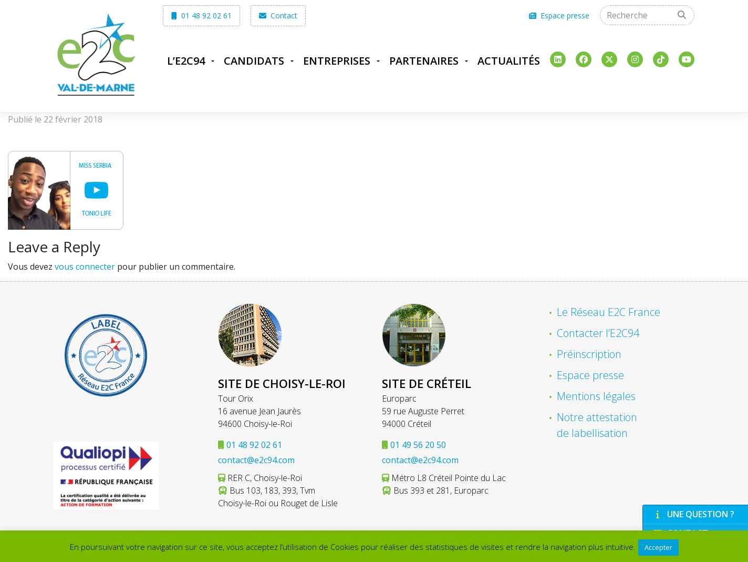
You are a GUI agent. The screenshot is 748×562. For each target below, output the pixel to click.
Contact (278, 16)
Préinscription (589, 354)
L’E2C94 (186, 61)
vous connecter (85, 266)
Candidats (254, 61)
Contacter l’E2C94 (598, 333)
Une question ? (693, 514)
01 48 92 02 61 (201, 16)
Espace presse (559, 16)
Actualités (508, 61)
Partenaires (424, 61)
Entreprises (336, 61)
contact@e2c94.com (256, 460)
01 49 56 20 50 (418, 445)
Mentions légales (596, 396)
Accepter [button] (658, 547)
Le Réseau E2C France (608, 312)
